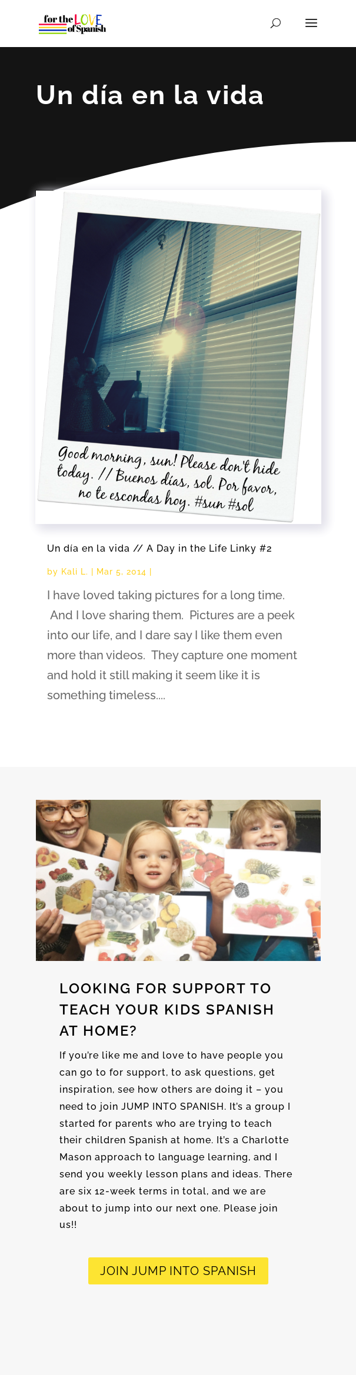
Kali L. (74, 571)
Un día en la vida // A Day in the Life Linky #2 (159, 548)
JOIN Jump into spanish (178, 1271)
